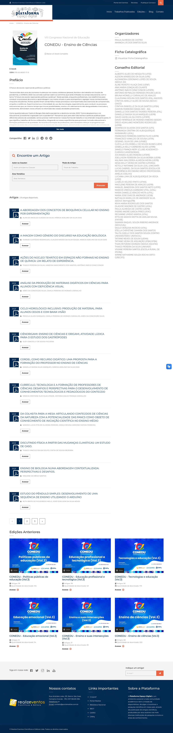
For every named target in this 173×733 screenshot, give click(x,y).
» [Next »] (42, 522)
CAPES (92, 713)
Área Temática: (18, 175)
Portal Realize (95, 701)
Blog (151, 12)
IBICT (92, 709)
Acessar (25, 224)
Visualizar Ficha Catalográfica (131, 59)
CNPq (92, 717)
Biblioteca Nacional (98, 705)
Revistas (134, 3)
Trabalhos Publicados (124, 12)
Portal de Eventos (121, 3)
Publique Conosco (148, 3)
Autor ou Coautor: (19, 163)
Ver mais (60, 130)
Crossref (93, 697)
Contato (160, 12)
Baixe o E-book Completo (56, 55)
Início (109, 12)
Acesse (14, 590)
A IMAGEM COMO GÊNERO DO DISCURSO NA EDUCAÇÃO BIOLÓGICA (63, 236)
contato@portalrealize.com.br (66, 704)
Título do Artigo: (69, 163)
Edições (141, 12)
